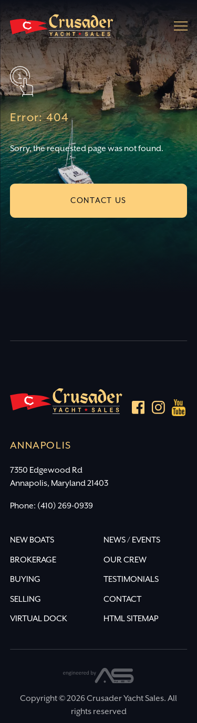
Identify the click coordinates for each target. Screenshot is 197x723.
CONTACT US (98, 200)
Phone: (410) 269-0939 (51, 506)
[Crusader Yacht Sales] (61, 30)
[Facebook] (138, 409)
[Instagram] (158, 409)
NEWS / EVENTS (131, 540)
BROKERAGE (33, 560)
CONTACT (122, 599)
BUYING (25, 579)
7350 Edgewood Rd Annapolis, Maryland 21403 (59, 476)
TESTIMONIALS (131, 579)
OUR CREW (125, 560)
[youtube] (179, 409)
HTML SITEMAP (130, 619)
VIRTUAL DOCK (38, 619)
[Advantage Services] (98, 681)
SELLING (25, 599)
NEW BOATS (32, 540)
